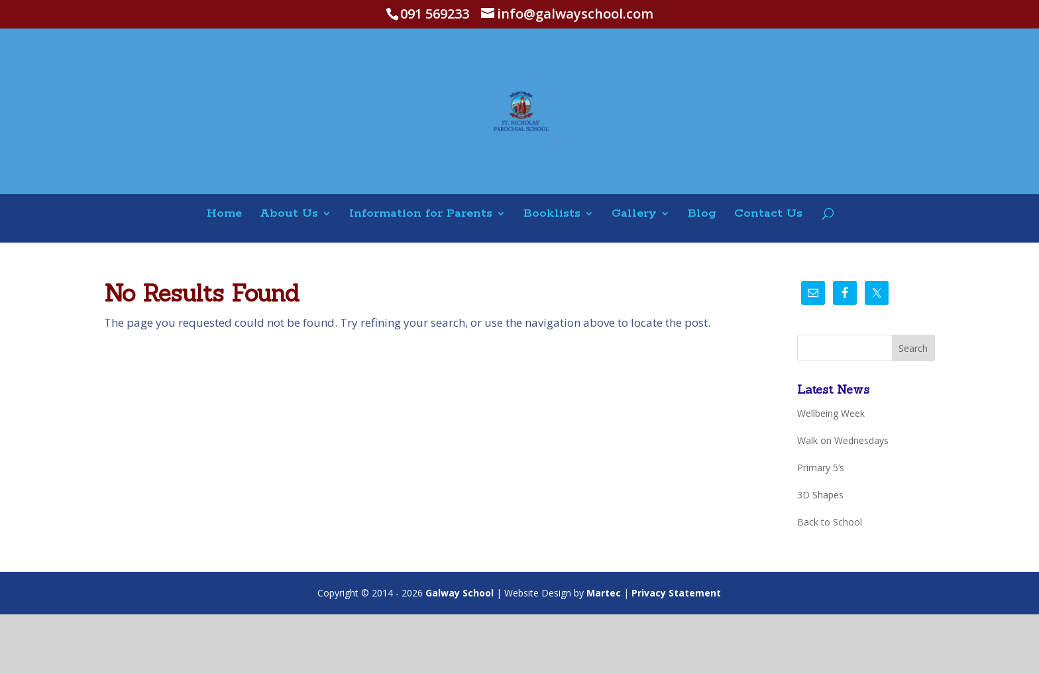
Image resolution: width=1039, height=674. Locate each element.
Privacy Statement (676, 593)
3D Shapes (820, 494)
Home (224, 214)
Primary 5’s (820, 467)
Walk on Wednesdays (843, 440)
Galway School (459, 593)
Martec (603, 593)
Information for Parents (420, 214)
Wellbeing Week (831, 413)
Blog (702, 214)
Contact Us (768, 214)
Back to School (829, 522)
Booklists (551, 214)
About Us (289, 214)
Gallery (634, 214)
